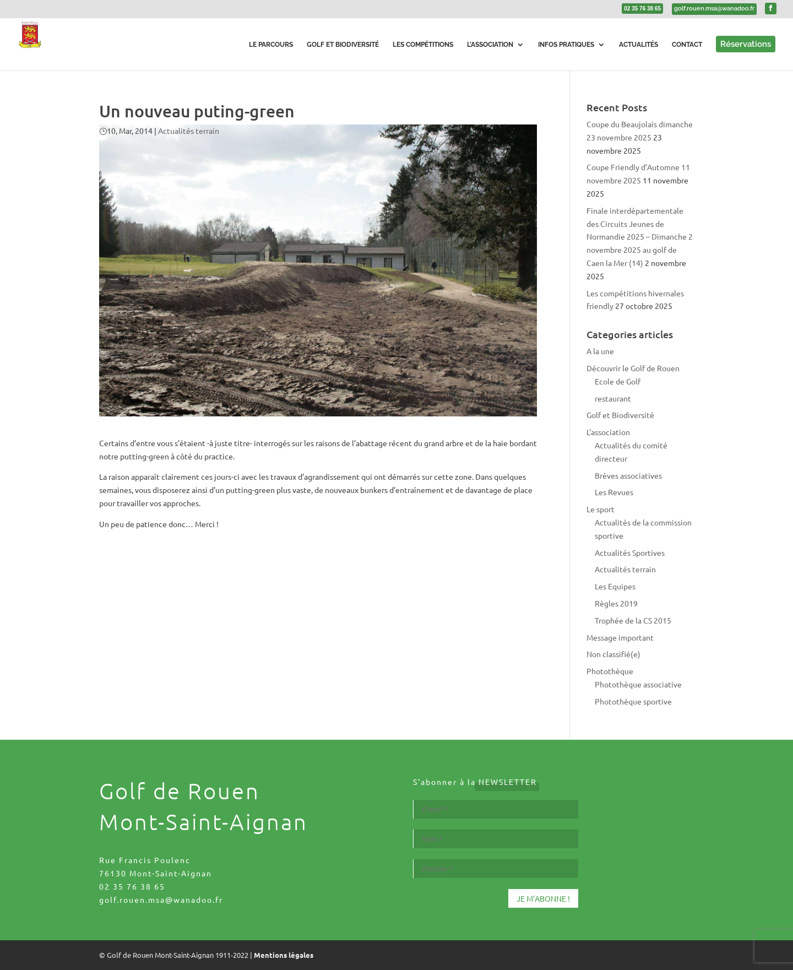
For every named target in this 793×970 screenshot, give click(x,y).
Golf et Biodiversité (620, 415)
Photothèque (609, 671)
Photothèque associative (638, 684)
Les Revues (614, 492)
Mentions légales (283, 955)
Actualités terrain (188, 131)
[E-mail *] (495, 809)
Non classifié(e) (613, 654)
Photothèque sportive (633, 701)
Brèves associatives (628, 475)
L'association (608, 432)
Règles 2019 (616, 603)
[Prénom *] (495, 868)
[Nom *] (495, 839)
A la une (600, 351)
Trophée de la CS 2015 (633, 620)
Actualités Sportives (630, 552)
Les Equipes (615, 586)
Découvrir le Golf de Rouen (633, 368)
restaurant (613, 398)
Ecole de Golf (617, 381)
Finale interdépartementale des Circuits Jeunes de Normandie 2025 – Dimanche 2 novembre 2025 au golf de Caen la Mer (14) (639, 236)
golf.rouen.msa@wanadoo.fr (161, 899)
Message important (620, 637)
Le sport (600, 509)
